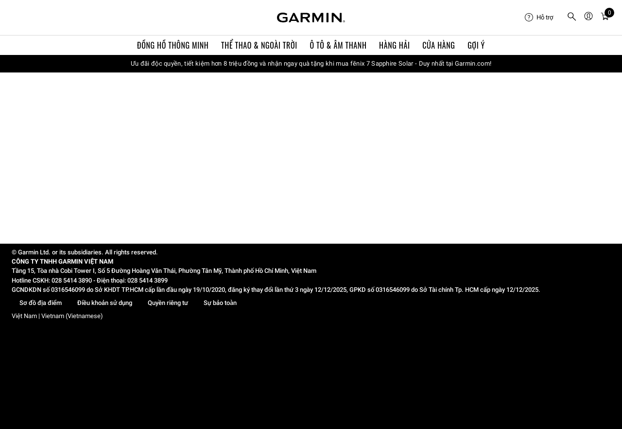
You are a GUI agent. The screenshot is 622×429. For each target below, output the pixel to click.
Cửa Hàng (438, 45)
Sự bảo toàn (220, 302)
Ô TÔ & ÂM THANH (338, 45)
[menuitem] (542, 17)
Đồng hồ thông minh (172, 45)
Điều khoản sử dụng (104, 302)
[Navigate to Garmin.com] (311, 17)
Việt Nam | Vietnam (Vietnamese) (57, 316)
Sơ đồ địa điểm (40, 302)
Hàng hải (394, 45)
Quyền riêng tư (168, 302)
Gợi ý (476, 45)
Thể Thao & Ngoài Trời (259, 45)
